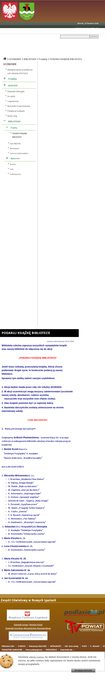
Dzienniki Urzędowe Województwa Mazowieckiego (28, 628)
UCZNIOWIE (20, 48)
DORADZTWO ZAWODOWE (86, 48)
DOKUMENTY (47, 48)
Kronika (13, 164)
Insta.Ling (12, 116)
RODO (98, 42)
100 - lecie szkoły (84, 42)
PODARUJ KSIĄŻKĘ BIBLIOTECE (66, 59)
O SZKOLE (25, 42)
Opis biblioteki (15, 144)
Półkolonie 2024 (9, 42)
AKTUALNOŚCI (65, 42)
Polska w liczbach (16, 111)
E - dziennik (6, 48)
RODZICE (33, 48)
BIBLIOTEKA (30, 59)
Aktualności (14, 149)
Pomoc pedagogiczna (11, 54)
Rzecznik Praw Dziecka (18, 106)
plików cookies (36, 657)
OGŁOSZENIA (63, 48)
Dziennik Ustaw (21, 625)
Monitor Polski (35, 625)
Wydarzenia (15, 158)
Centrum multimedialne (19, 153)
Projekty (43, 59)
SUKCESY (13, 85)
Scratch (11, 96)
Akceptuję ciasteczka (83, 670)
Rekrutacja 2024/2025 (44, 42)
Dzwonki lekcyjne (15, 91)
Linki (12, 169)
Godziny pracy (15, 174)
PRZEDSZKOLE (31, 54)
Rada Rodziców (49, 54)
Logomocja (12, 101)
